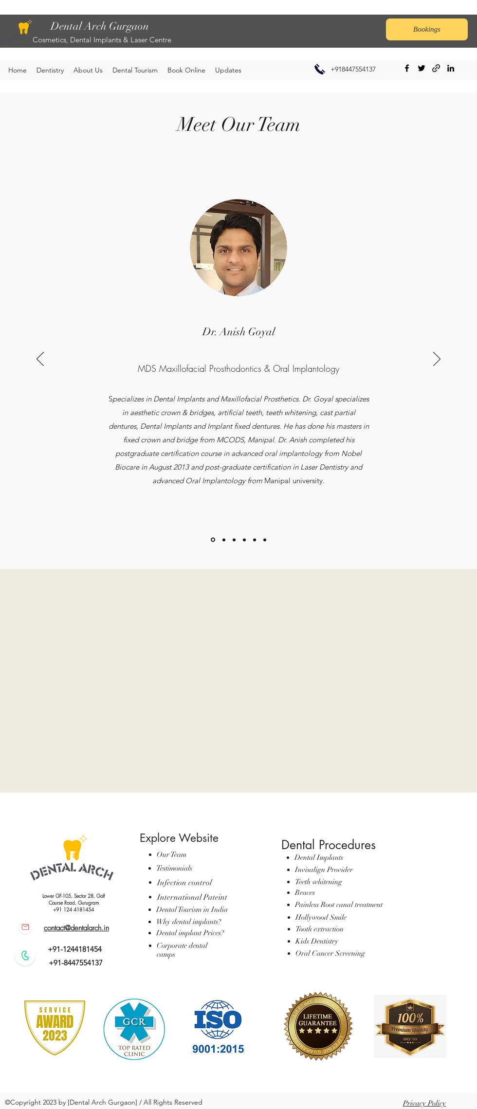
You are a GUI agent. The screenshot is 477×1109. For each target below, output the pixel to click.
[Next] (436, 359)
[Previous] (40, 359)
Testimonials (174, 868)
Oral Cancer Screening (331, 953)
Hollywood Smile (321, 917)
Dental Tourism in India (192, 909)
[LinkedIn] (451, 68)
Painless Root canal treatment (339, 904)
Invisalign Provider (324, 869)
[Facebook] (407, 68)
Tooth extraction (319, 929)
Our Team (171, 854)
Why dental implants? (188, 921)
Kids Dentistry (316, 941)
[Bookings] (427, 29)
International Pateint (192, 897)
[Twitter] (421, 68)
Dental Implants (318, 857)
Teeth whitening (318, 881)
